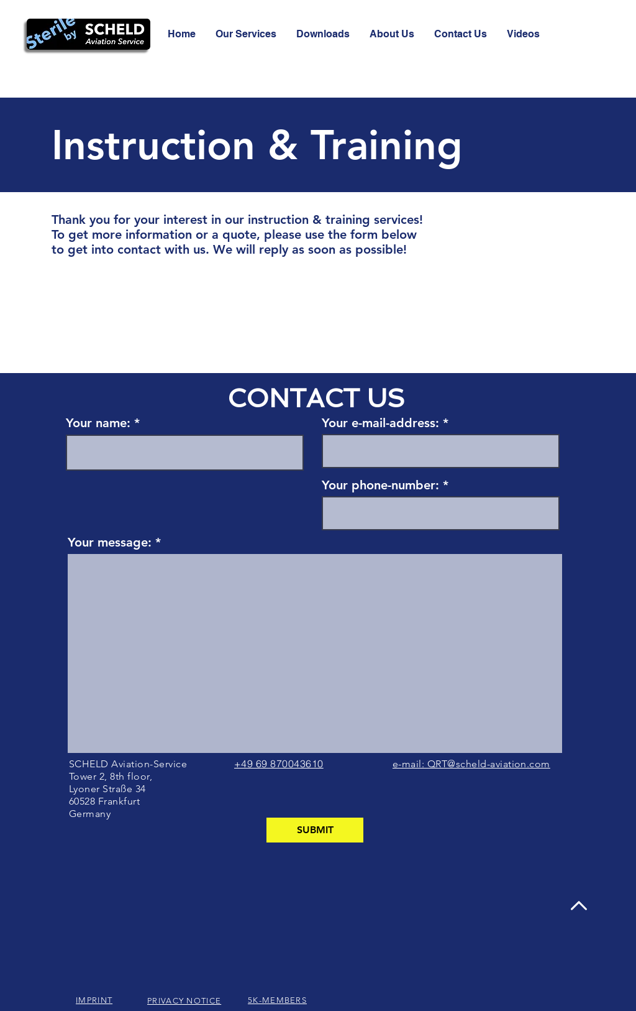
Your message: (110, 542)
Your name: (98, 423)
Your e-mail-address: (380, 423)
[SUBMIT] (314, 830)
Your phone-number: (380, 485)
